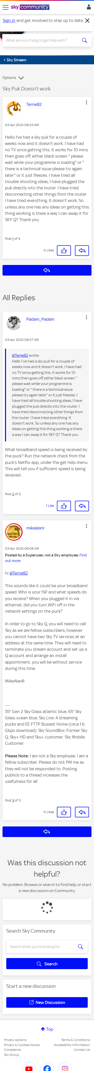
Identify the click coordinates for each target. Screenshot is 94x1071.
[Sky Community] (30, 7)
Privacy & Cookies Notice (22, 1045)
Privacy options (15, 1040)
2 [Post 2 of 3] (13, 494)
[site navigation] (6, 7)
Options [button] (9, 77)
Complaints (12, 1050)
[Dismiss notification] (87, 21)
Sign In (87, 8)
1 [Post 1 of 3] (13, 239)
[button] (86, 102)
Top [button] (49, 1029)
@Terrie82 (20, 355)
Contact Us (82, 1050)
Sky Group (11, 1055)
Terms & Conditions (75, 1040)
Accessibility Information (72, 1045)
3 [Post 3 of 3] (13, 800)
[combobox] (42, 40)
